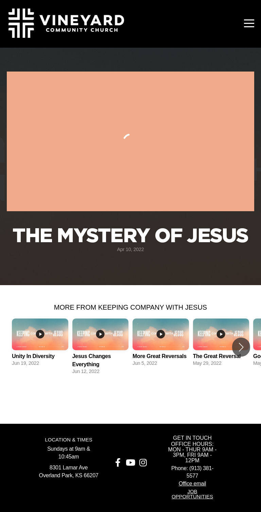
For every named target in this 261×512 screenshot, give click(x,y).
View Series (130, 394)
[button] (241, 347)
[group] (40, 343)
